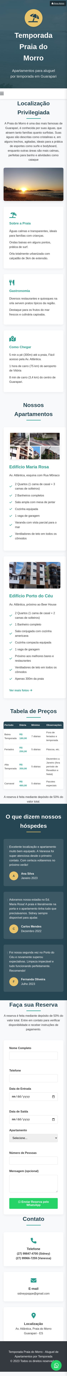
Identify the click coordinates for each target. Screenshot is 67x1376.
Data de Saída (18, 1112)
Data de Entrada (20, 1088)
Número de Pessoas (23, 1154)
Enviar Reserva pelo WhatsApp (33, 1208)
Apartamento (18, 1131)
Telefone (15, 1070)
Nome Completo (20, 1048)
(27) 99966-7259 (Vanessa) (33, 1262)
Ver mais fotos (20, 690)
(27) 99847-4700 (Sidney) (33, 1257)
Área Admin (58, 3)
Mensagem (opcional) (24, 1172)
